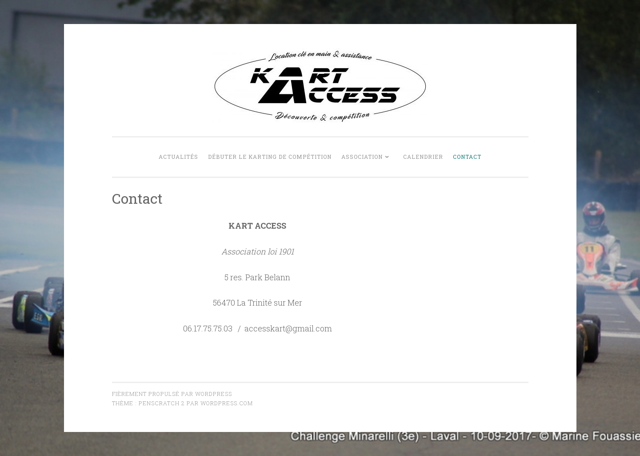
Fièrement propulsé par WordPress (172, 393)
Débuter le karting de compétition (270, 156)
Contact (467, 156)
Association (362, 156)
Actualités (178, 156)
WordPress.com (226, 403)
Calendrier (423, 156)
